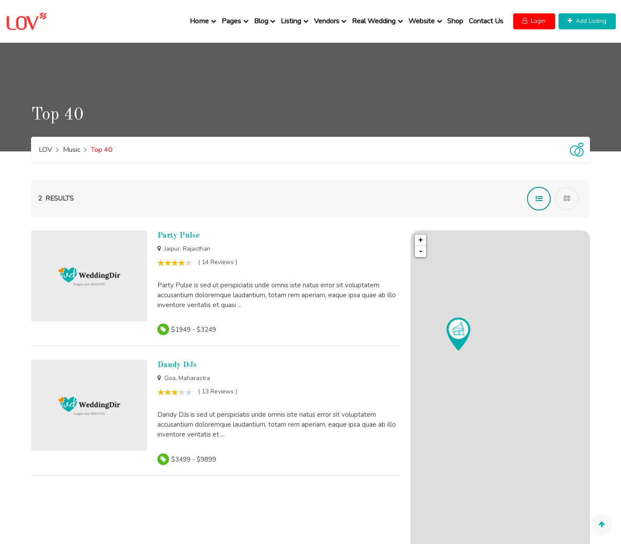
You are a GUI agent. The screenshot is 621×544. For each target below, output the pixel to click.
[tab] (539, 191)
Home (200, 17)
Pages (232, 17)
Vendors (328, 17)
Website (423, 17)
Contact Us (487, 17)
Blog (262, 17)
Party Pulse (178, 228)
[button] (535, 18)
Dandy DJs (177, 358)
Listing (292, 17)
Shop (457, 17)
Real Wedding (375, 17)
